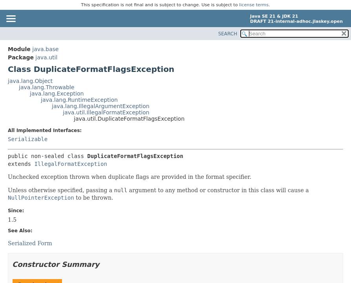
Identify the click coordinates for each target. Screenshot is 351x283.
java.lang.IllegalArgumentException (101, 106)
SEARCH (228, 34)
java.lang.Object (30, 81)
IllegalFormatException (70, 164)
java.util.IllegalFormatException (106, 112)
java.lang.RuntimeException (79, 100)
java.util (46, 57)
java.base (45, 49)
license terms (254, 4)
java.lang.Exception (57, 93)
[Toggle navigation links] (10, 19)
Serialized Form (30, 243)
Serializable (28, 139)
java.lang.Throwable (46, 87)
